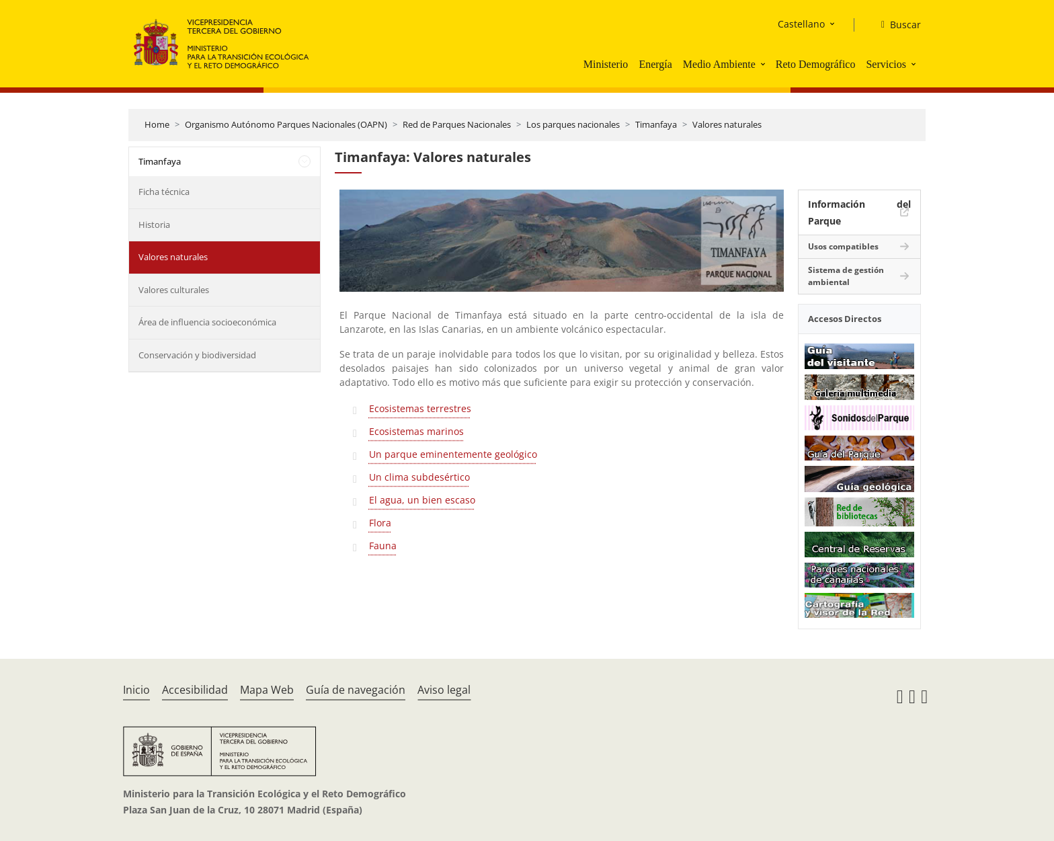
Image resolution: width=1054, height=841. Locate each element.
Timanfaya (656, 124)
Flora (380, 522)
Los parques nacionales (573, 124)
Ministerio (606, 64)
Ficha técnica (164, 192)
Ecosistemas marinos (416, 431)
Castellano (801, 23)
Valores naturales (727, 124)
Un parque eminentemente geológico (453, 454)
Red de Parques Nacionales (457, 124)
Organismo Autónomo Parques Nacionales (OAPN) (286, 124)
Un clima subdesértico (419, 477)
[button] (764, 64)
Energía (655, 64)
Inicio (136, 689)
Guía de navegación (355, 689)
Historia (154, 224)
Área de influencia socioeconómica (207, 322)
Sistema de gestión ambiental (846, 276)
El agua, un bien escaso (422, 499)
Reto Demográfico (816, 64)
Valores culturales (173, 290)
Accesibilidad (195, 689)
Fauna (383, 545)
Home (157, 124)
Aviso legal (444, 689)
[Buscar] (895, 25)
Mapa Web (267, 689)
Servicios (886, 64)
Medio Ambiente (719, 64)
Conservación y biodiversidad (197, 355)
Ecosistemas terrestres (420, 408)
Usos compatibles (843, 246)
